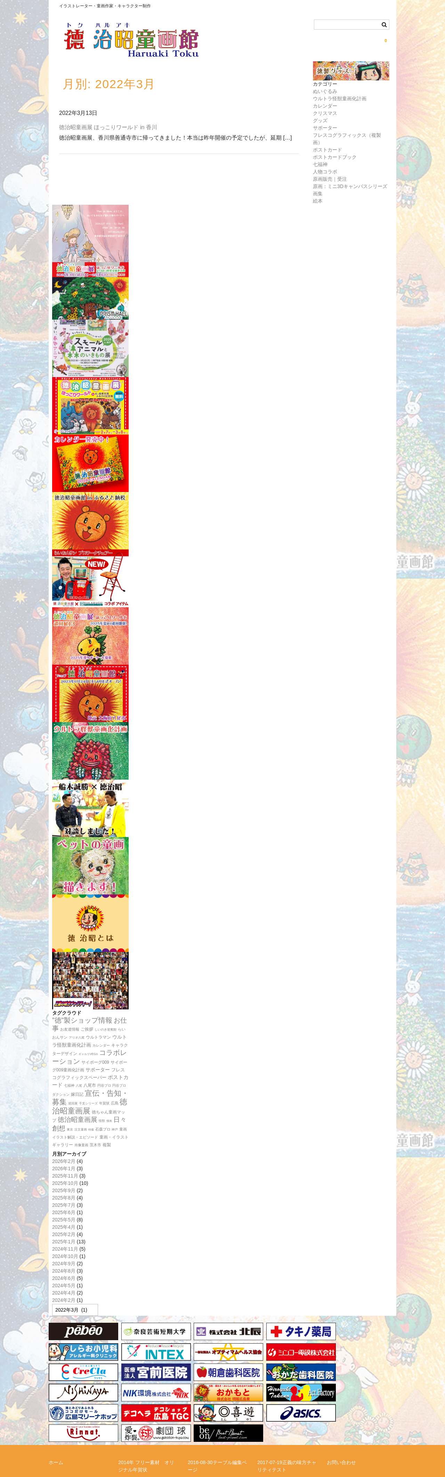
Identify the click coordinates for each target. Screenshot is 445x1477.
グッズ (320, 120)
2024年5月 (63, 1285)
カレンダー (325, 106)
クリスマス (325, 113)
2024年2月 (63, 1300)
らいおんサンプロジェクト (78, 1424)
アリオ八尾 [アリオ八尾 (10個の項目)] (76, 1037)
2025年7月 (63, 1205)
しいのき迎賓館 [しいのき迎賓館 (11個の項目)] (105, 1029)
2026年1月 (63, 1168)
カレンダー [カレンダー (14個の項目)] (101, 1045)
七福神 (320, 164)
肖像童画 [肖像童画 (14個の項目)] (81, 1145)
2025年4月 (63, 1227)
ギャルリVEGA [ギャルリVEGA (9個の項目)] (88, 1054)
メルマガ (128, 1424)
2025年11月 (65, 1176)
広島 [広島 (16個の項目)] (115, 1103)
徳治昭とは (269, 1424)
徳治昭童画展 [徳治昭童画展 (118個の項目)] (77, 1119)
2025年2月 (63, 1234)
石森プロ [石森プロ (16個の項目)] (103, 1129)
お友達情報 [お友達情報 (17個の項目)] (69, 1029)
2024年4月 (63, 1293)
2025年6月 (63, 1212)
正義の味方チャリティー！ (356, 1424)
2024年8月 (63, 1271)
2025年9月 (63, 1190)
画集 (318, 193)
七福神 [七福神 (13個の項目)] (69, 1085)
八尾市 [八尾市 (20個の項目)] (89, 1085)
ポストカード (327, 150)
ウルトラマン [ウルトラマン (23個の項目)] (98, 1037)
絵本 (318, 201)
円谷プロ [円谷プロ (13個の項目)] (104, 1085)
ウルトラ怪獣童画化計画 (339, 98)
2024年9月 (63, 1263)
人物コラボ (325, 171)
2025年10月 (65, 1183)
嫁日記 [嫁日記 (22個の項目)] (77, 1094)
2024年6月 (63, 1278)
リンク (195, 1424)
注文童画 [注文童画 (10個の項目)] (80, 1129)
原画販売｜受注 (330, 179)
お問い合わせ (341, 1404)
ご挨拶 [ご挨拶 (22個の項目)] (87, 1029)
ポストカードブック (335, 157)
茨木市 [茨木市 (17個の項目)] (95, 1145)
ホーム (56, 1404)
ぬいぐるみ (325, 91)
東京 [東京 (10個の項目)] (70, 1129)
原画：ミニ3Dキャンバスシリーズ (350, 186)
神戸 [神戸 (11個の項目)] (115, 1129)
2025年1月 (63, 1241)
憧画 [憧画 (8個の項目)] (109, 1121)
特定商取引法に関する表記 (78, 1436)
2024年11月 (65, 1249)
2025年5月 (63, 1219)
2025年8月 (63, 1198)
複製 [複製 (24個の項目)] (107, 1144)
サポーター (325, 128)
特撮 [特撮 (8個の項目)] (91, 1129)
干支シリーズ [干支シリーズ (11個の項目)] (88, 1103)
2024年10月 (65, 1256)
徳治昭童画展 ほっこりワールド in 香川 (108, 127)
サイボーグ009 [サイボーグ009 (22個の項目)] (95, 1062)
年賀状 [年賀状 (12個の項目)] (104, 1103)
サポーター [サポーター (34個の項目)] (98, 1069)
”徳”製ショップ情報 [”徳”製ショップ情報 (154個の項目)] (82, 1020)
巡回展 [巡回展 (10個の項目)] (73, 1103)
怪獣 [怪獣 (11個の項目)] (102, 1121)
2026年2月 (63, 1161)
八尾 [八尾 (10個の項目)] (79, 1085)
